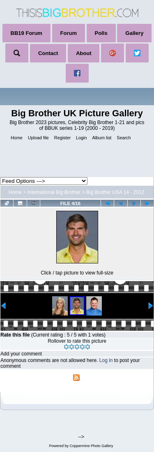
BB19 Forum (26, 33)
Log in (106, 360)
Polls (101, 33)
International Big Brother (54, 192)
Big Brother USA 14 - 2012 (115, 192)
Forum (68, 33)
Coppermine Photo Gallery (91, 446)
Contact (48, 53)
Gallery (134, 33)
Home (15, 192)
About (84, 53)
